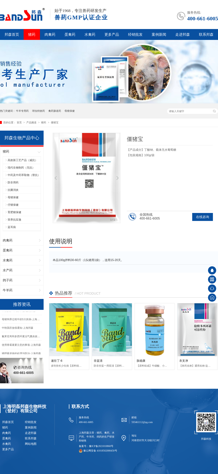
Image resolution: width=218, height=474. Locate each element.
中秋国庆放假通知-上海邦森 (17, 328)
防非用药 (13, 182)
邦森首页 (12, 34)
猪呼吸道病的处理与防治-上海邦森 (21, 353)
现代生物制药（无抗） (21, 167)
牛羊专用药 (22, 110)
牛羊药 (8, 290)
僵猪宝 (54, 122)
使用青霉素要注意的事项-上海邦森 (21, 345)
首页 (20, 122)
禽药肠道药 (54, 110)
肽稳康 (141, 360)
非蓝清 (98, 360)
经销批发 (135, 34)
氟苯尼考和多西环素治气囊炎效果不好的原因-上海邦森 (33, 336)
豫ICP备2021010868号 (101, 446)
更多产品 (111, 34)
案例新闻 (159, 34)
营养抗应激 (14, 219)
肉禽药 (50, 34)
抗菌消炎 (13, 189)
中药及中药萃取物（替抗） (24, 175)
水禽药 (89, 34)
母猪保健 (69, 110)
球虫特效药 (38, 110)
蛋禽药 (69, 34)
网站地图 (31, 443)
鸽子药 (8, 280)
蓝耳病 (12, 227)
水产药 (8, 270)
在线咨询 (202, 217)
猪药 (31, 34)
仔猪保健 (13, 204)
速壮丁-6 (56, 360)
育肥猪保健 (14, 212)
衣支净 (183, 360)
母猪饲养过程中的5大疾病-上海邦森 (22, 319)
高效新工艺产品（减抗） (23, 160)
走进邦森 (182, 34)
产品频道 (31, 122)
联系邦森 (206, 34)
